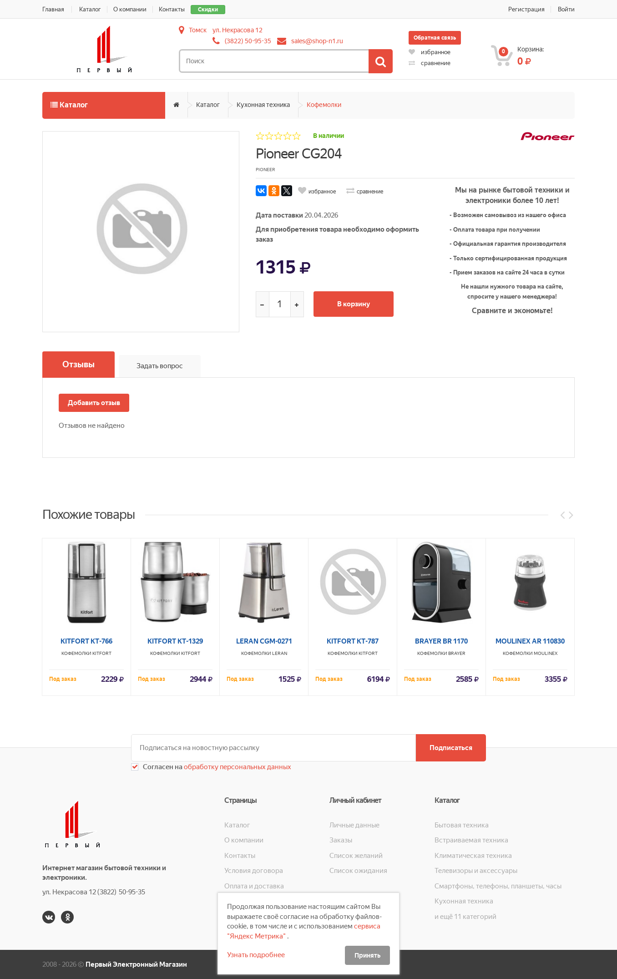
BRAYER (456, 779)
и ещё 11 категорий (465, 917)
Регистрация (526, 9)
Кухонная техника (263, 104)
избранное (429, 52)
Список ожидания (358, 871)
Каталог (90, 9)
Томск (198, 30)
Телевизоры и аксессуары (476, 871)
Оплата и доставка (254, 886)
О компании (130, 9)
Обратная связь (435, 38)
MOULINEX (545, 779)
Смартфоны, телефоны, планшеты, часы (498, 886)
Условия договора (253, 871)
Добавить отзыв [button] (94, 403)
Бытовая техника (462, 825)
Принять (367, 955)
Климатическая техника (473, 856)
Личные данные (354, 825)
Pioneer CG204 (299, 154)
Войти (566, 9)
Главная (53, 9)
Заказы (340, 840)
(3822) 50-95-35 (248, 41)
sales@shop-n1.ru (317, 41)
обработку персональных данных (236, 767)
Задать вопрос (160, 366)
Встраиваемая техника (471, 840)
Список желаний (356, 856)
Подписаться (451, 748)
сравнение (429, 63)
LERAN (279, 779)
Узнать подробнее (256, 955)
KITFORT (101, 779)
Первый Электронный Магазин (136, 964)
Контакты (172, 9)
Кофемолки (324, 104)
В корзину (353, 304)
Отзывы (78, 364)
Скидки (208, 9)
